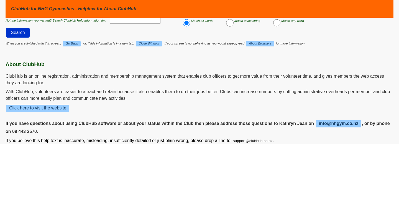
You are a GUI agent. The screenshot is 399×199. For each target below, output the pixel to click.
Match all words (202, 20)
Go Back (72, 43)
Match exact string (247, 20)
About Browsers (260, 43)
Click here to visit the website (37, 108)
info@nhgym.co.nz (338, 123)
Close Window (149, 43)
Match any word (292, 20)
